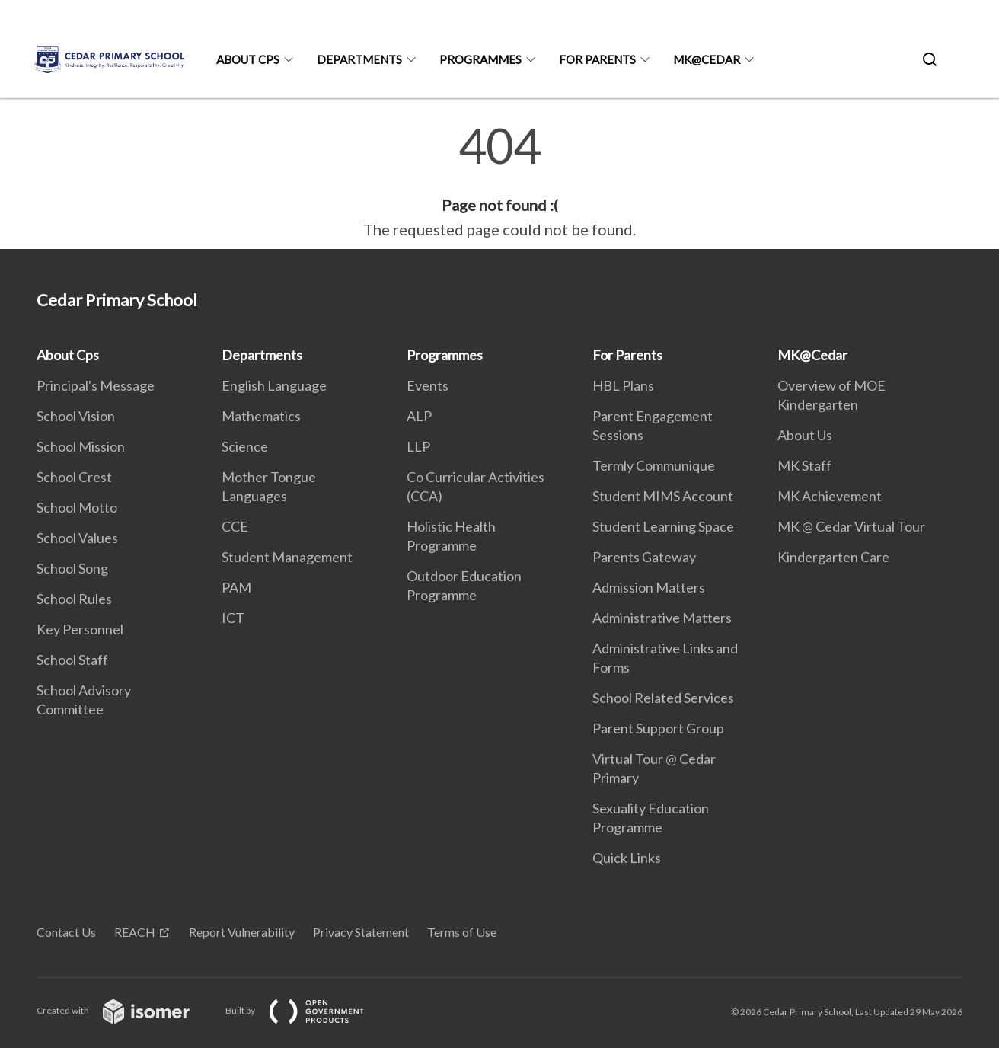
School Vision (76, 415)
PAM (236, 587)
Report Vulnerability (242, 932)
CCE (235, 526)
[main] (499, 181)
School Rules (74, 598)
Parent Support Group (658, 728)
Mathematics (261, 415)
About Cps (247, 59)
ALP (419, 415)
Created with (125, 1010)
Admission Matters (648, 587)
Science (245, 446)
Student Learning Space (663, 526)
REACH (134, 932)
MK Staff (804, 465)
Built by (306, 1010)
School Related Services (663, 697)
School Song (72, 568)
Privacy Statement (361, 932)
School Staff (72, 659)
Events (427, 385)
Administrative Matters (662, 617)
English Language (274, 385)
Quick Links (626, 857)
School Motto (77, 507)
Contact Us (66, 932)
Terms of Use (461, 932)
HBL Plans (623, 385)
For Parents (597, 59)
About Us (804, 435)
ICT (233, 617)
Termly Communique (653, 465)
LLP (418, 446)
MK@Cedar (706, 59)
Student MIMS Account (662, 495)
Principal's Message (96, 385)
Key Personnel (80, 629)
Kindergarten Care (833, 556)
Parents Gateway (644, 556)
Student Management (287, 556)
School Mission (81, 446)
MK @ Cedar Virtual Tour (851, 526)
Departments (359, 59)
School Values (77, 537)
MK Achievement (829, 495)
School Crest (74, 476)
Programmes (480, 59)
